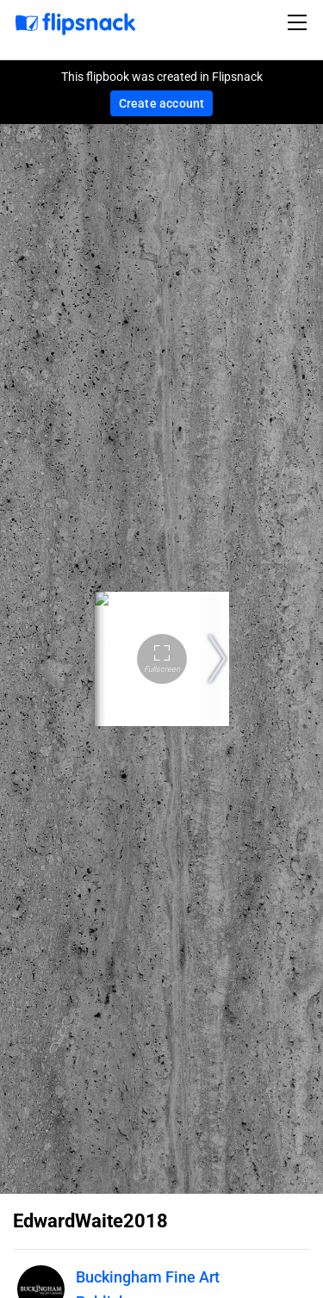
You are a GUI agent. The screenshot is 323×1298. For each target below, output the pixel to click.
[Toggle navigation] (299, 22)
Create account (162, 103)
